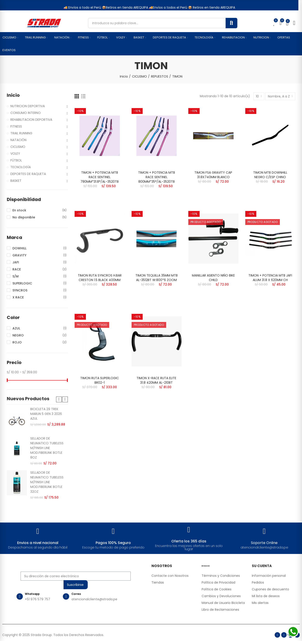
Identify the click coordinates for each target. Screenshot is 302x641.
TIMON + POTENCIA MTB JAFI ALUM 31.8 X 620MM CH (270, 277)
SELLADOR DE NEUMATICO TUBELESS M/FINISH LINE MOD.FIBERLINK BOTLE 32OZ (47, 482)
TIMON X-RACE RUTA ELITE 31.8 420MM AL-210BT (156, 380)
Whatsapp (35, 595)
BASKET (15, 180)
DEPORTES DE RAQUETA (28, 174)
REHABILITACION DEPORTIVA (31, 119)
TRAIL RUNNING (21, 133)
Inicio (13, 95)
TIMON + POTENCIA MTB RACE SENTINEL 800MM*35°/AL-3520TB (156, 177)
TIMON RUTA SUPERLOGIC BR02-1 (99, 380)
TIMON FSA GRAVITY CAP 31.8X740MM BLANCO (213, 174)
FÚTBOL (16, 160)
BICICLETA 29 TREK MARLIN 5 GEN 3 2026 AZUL (46, 414)
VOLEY (15, 153)
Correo (79, 595)
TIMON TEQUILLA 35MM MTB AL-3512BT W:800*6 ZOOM (156, 277)
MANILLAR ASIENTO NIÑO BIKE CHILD (213, 277)
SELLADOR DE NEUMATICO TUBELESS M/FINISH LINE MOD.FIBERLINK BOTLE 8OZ (47, 448)
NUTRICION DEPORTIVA (27, 106)
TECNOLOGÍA (20, 167)
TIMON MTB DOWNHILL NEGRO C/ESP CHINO (270, 174)
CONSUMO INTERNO (25, 113)
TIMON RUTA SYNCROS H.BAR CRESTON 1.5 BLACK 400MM (100, 277)
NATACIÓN (18, 140)
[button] (59, 399)
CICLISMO (17, 146)
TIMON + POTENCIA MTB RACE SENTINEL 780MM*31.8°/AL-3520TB (99, 177)
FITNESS (16, 126)
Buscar (231, 23)
